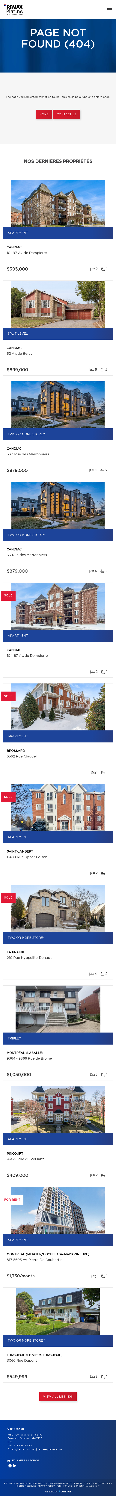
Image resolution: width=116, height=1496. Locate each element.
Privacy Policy (46, 1486)
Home (44, 114)
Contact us (66, 114)
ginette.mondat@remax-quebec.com (38, 1449)
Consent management (87, 1486)
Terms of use (64, 1486)
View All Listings (58, 1396)
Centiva (65, 1491)
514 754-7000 (23, 1446)
